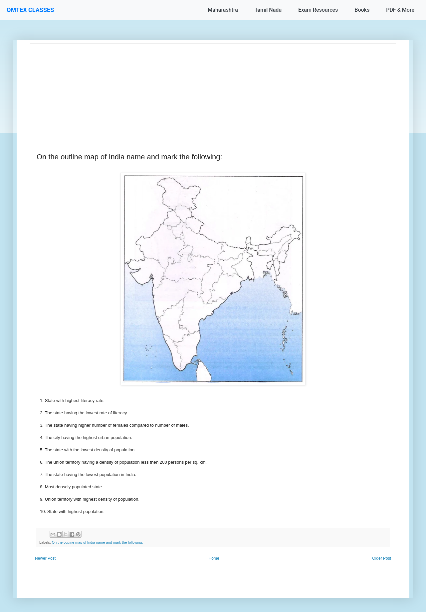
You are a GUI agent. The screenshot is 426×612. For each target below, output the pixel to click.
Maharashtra (223, 10)
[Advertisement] (213, 90)
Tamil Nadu (268, 10)
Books (361, 10)
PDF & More (400, 10)
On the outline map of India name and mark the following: (97, 542)
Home (214, 558)
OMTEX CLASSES (30, 9)
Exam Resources (318, 10)
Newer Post (45, 558)
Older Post (381, 558)
